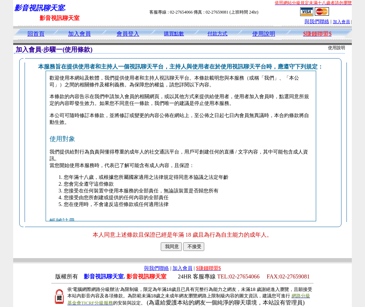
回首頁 (36, 34)
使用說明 (263, 34)
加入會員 (341, 21)
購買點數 (174, 33)
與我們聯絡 (316, 21)
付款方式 (217, 33)
